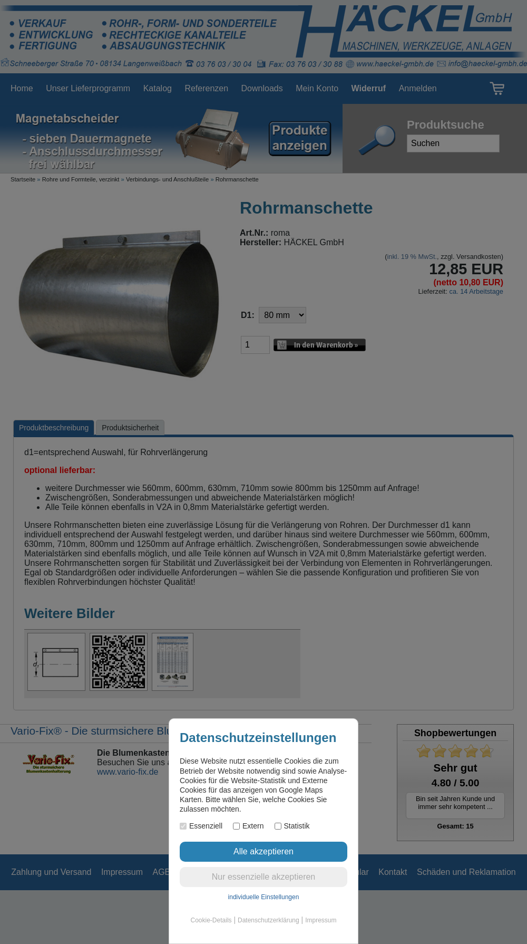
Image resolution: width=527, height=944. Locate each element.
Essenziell (201, 826)
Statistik (292, 826)
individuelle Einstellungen (263, 897)
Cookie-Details (211, 920)
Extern (248, 826)
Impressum (320, 920)
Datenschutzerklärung (268, 920)
